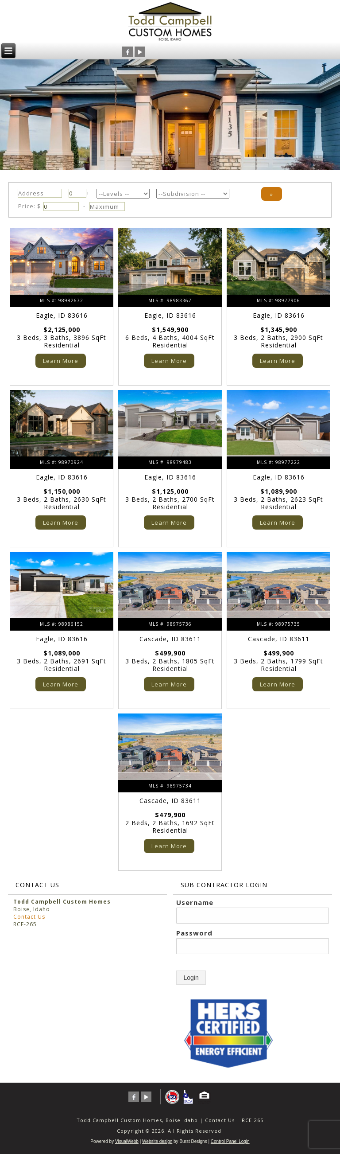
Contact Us (29, 916)
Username (194, 902)
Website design (157, 1141)
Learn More (60, 361)
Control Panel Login (230, 1141)
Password (194, 932)
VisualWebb (127, 1141)
